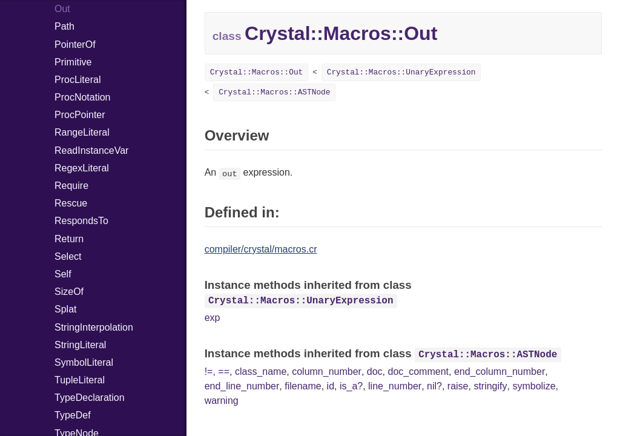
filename (303, 386)
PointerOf (75, 44)
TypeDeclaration (89, 397)
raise (458, 386)
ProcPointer (79, 115)
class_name (260, 371)
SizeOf (69, 291)
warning (222, 400)
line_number (394, 386)
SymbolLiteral (83, 362)
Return (69, 239)
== (223, 371)
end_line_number (242, 386)
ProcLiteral (77, 79)
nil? (434, 386)
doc (375, 371)
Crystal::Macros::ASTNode (274, 92)
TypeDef (72, 415)
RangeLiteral (82, 132)
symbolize (533, 386)
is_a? (351, 386)
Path (64, 26)
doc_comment (418, 371)
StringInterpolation (93, 327)
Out (62, 9)
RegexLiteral (81, 168)
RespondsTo (81, 221)
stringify (490, 386)
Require (71, 185)
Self (62, 274)
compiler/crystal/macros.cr (261, 249)
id (330, 386)
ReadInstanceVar (91, 150)
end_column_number (499, 371)
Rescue (70, 203)
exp (212, 317)
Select (67, 256)
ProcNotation (82, 97)
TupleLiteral (79, 380)
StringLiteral (80, 345)
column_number (326, 371)
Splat (65, 309)
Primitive (72, 62)
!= (209, 371)
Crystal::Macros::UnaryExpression (401, 72)
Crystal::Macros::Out (256, 72)
